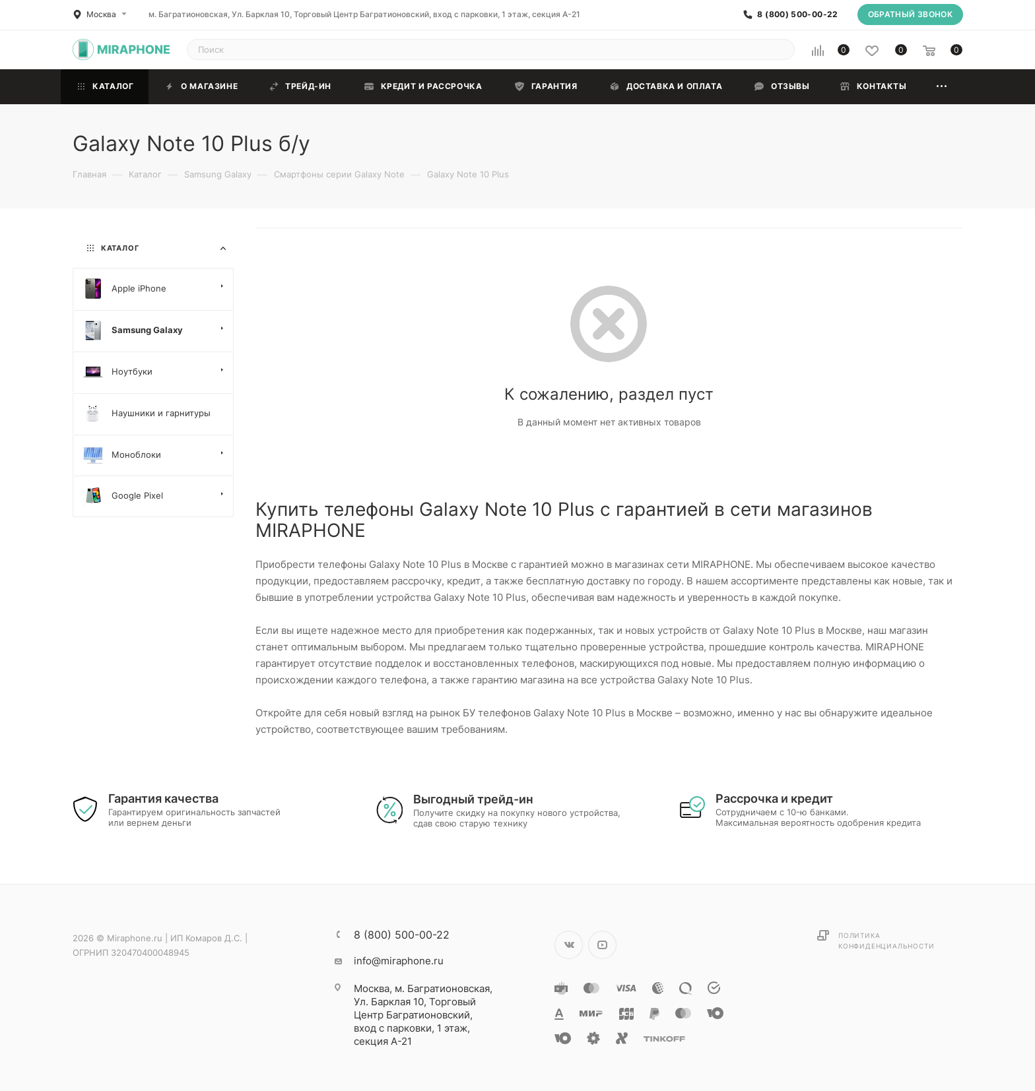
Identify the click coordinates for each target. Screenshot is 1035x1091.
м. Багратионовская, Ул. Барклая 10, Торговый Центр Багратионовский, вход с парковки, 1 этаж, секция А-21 (364, 14)
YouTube (602, 945)
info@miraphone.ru (399, 960)
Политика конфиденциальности (886, 940)
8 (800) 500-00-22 (797, 14)
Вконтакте (568, 945)
